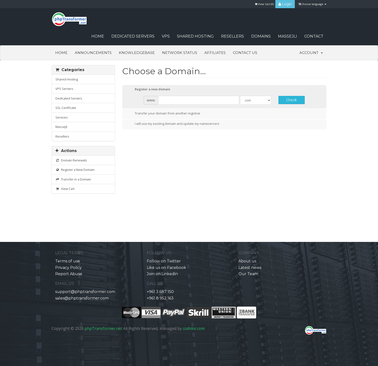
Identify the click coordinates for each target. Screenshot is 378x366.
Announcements (93, 52)
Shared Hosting (195, 36)
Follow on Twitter (164, 261)
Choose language (312, 4)
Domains (261, 36)
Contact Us (245, 52)
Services (61, 117)
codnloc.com (194, 328)
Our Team (248, 274)
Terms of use (67, 261)
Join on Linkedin (162, 274)
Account (311, 52)
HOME (97, 36)
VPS (166, 36)
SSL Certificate (65, 108)
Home (61, 52)
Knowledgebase (137, 52)
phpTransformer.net (103, 328)
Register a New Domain (74, 169)
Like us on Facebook (166, 267)
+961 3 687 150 (160, 291)
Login (285, 4)
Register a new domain (148, 89)
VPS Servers (64, 89)
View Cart (64, 188)
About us (247, 261)
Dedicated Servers (133, 36)
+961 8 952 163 (160, 298)
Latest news (249, 267)
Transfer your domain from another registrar (163, 113)
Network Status (179, 52)
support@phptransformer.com (85, 291)
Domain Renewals (71, 160)
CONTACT (314, 36)
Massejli (287, 36)
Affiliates (215, 52)
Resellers (232, 36)
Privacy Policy (68, 267)
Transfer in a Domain (73, 179)
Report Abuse (68, 274)
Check (291, 100)
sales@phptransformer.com (82, 298)
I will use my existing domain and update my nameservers (173, 124)
